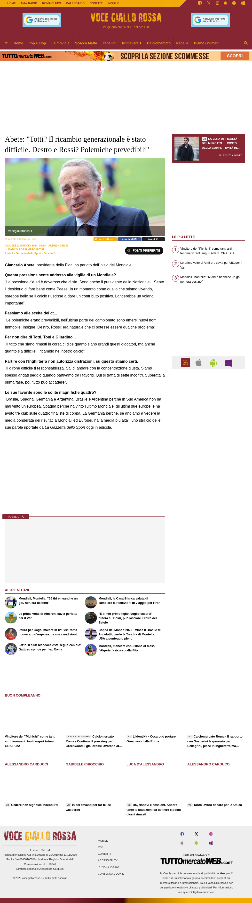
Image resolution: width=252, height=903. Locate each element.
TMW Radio (29, 3)
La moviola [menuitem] (61, 43)
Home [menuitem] (18, 43)
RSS (100, 847)
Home (11, 3)
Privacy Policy (109, 867)
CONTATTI (96, 3)
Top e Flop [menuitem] (37, 43)
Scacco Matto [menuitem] (86, 43)
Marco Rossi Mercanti (24, 249)
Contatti (104, 854)
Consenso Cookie (111, 873)
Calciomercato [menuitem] (159, 43)
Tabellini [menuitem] (109, 43)
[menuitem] (6, 43)
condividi (129, 239)
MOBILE (113, 3)
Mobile (103, 840)
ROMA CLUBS (51, 3)
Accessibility (108, 860)
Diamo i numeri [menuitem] (206, 43)
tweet (153, 239)
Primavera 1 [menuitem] (132, 43)
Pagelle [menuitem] (182, 43)
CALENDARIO (75, 3)
